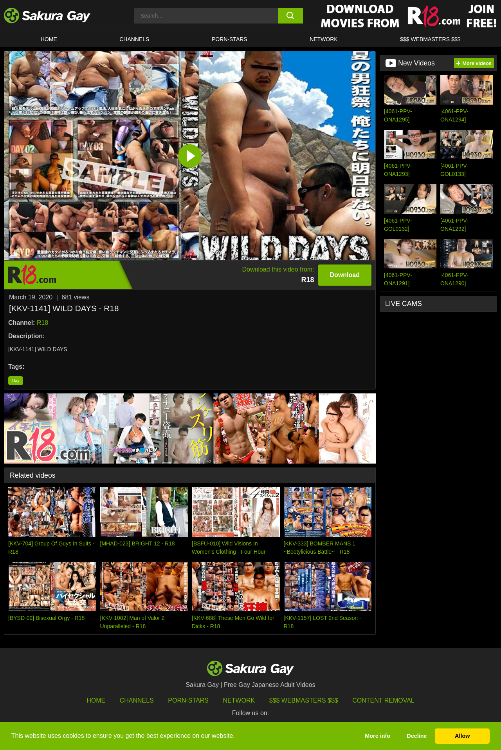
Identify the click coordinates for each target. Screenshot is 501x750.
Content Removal (383, 700)
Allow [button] (462, 736)
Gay (15, 381)
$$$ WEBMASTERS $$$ (430, 39)
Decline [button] (417, 736)
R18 (42, 322)
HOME (49, 39)
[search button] (290, 16)
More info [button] (377, 736)
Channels (134, 39)
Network (324, 39)
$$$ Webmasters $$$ (303, 700)
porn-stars (229, 39)
